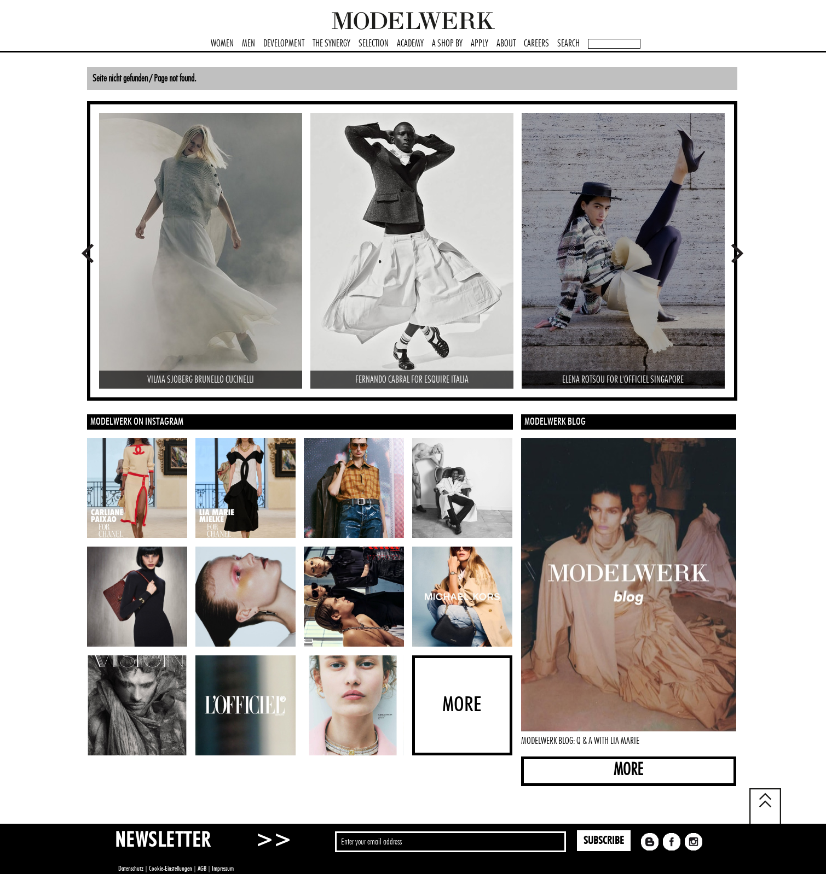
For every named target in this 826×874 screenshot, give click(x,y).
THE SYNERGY (331, 44)
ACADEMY (410, 44)
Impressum (223, 868)
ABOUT (506, 44)
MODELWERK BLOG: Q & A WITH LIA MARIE (580, 741)
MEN (248, 44)
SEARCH (568, 44)
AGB (202, 868)
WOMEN (222, 44)
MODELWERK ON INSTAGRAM (136, 422)
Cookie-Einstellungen (170, 868)
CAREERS (536, 44)
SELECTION (374, 44)
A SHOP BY (447, 44)
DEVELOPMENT (283, 44)
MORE (628, 770)
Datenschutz (130, 868)
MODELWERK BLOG (555, 422)
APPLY (479, 44)
